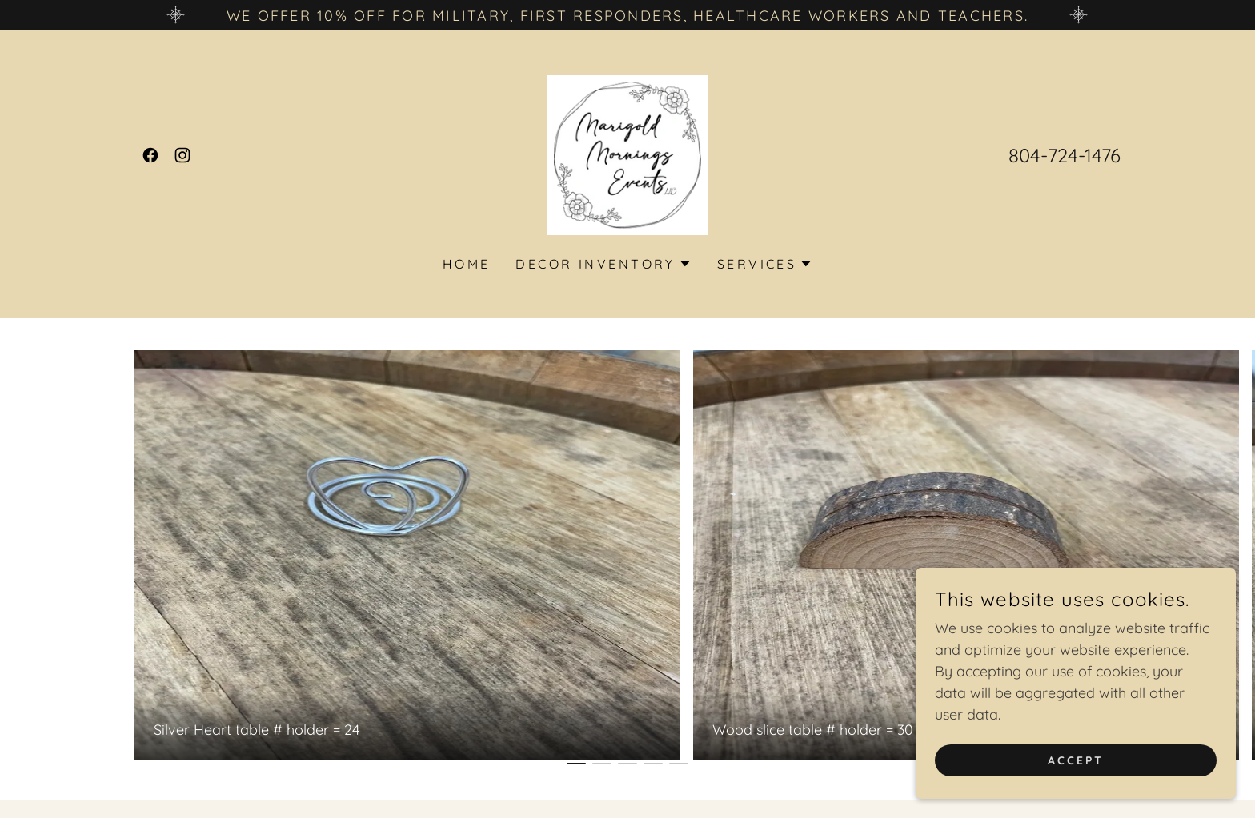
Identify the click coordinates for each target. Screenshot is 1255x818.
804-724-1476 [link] (1064, 155)
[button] (603, 263)
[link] (150, 155)
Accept (1076, 760)
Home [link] (467, 264)
